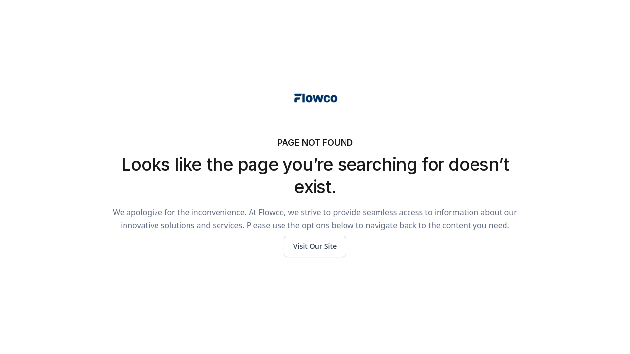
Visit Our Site (315, 246)
